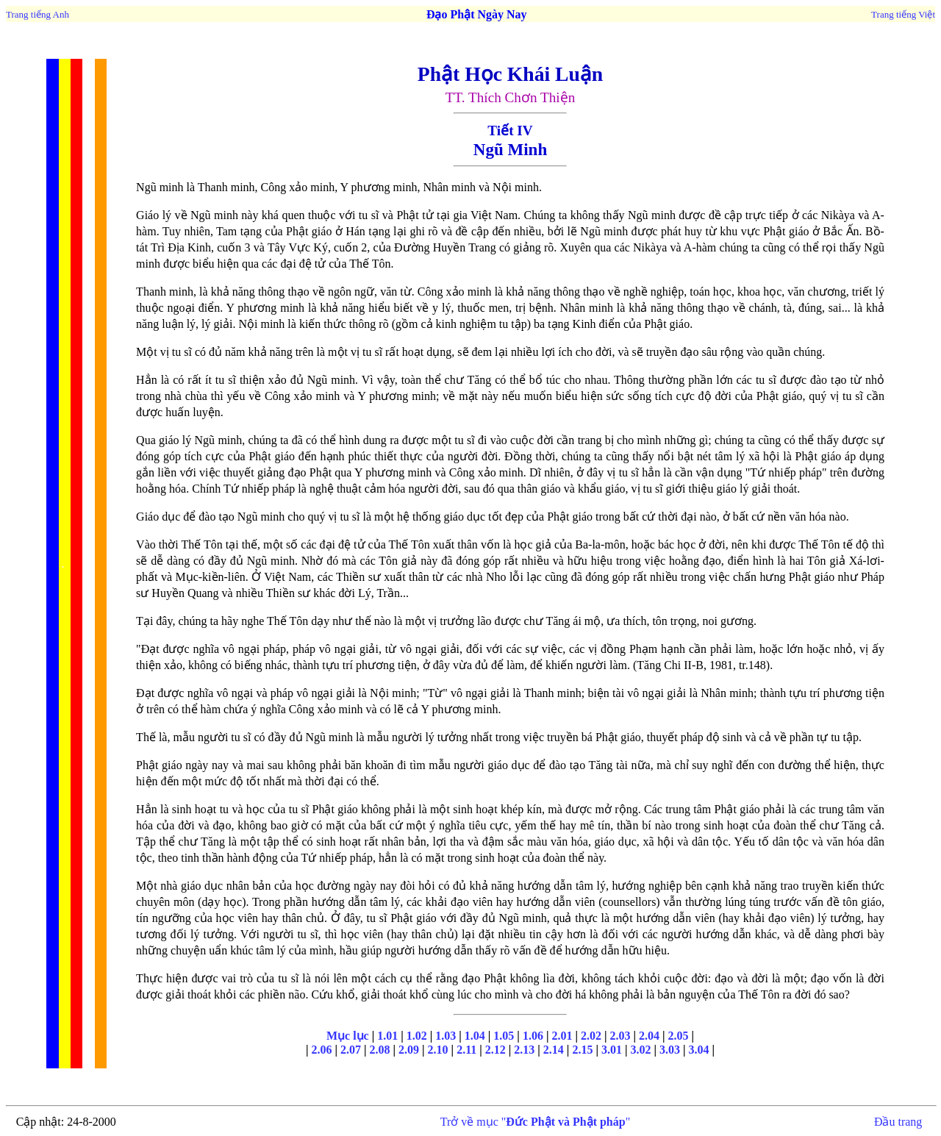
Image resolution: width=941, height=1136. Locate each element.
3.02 (640, 1049)
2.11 (466, 1049)
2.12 (495, 1049)
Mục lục (347, 1035)
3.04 (699, 1049)
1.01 (386, 1035)
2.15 (582, 1049)
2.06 (321, 1049)
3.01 (611, 1049)
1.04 (475, 1035)
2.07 (350, 1049)
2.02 (591, 1035)
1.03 (445, 1035)
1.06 (533, 1035)
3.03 (669, 1049)
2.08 (380, 1049)
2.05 (678, 1035)
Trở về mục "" (535, 1121)
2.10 (438, 1049)
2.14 (553, 1049)
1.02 (417, 1035)
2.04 (649, 1035)
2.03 (619, 1035)
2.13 (524, 1049)
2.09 (408, 1049)
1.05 (503, 1035)
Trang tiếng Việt (903, 14)
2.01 (561, 1035)
